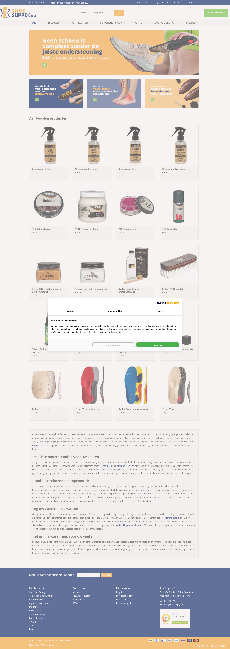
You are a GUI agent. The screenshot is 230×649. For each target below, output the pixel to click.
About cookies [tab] (115, 311)
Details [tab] (160, 311)
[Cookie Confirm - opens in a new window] (168, 303)
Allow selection (113, 345)
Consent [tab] (70, 311)
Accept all (158, 345)
